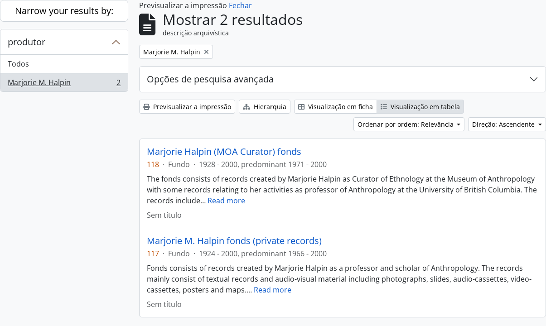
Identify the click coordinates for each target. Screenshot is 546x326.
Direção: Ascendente (504, 124)
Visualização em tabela (420, 106)
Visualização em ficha (335, 106)
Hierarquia (264, 106)
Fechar (240, 5)
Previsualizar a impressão (187, 106)
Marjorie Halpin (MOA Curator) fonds (224, 151)
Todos (18, 64)
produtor (26, 42)
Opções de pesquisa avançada (210, 79)
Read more (226, 201)
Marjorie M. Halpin (64, 84)
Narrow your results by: (64, 11)
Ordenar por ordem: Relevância (406, 124)
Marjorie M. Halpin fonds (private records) (234, 240)
